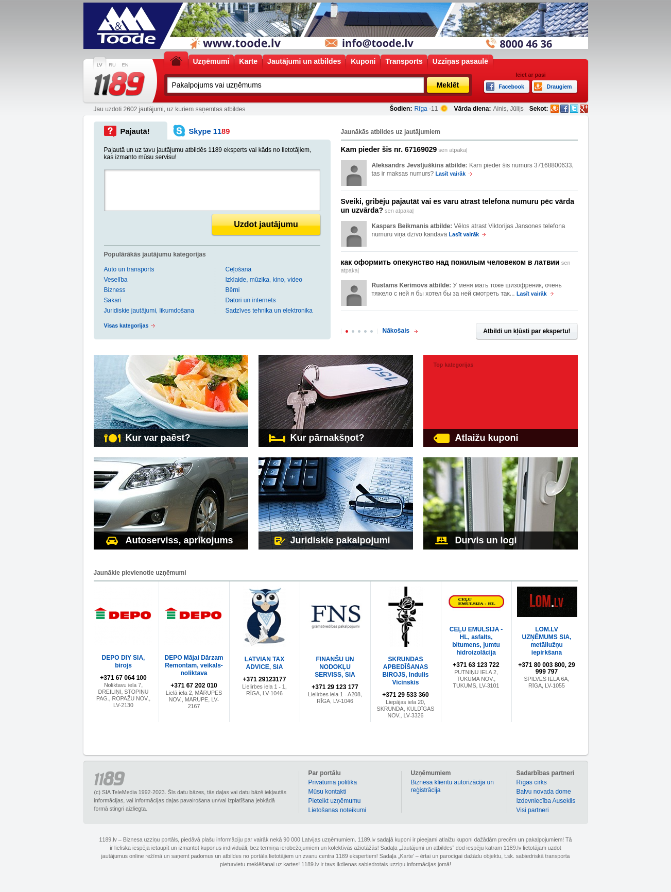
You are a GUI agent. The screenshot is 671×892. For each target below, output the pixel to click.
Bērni (233, 290)
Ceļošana (239, 269)
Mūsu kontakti (327, 791)
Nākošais (396, 330)
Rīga (420, 108)
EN (125, 64)
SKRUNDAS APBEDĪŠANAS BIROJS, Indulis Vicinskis (405, 671)
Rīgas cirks (532, 782)
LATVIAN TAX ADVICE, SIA (265, 663)
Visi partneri (533, 810)
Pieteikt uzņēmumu (334, 800)
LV (99, 64)
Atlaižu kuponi (476, 438)
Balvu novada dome (544, 791)
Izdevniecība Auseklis (546, 800)
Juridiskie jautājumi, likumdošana (149, 310)
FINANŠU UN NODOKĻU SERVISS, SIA (335, 667)
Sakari (113, 300)
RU (112, 64)
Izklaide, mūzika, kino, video (264, 279)
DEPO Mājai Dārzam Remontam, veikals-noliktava (193, 665)
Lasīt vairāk (451, 173)
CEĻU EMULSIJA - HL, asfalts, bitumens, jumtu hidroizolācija (476, 641)
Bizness (115, 290)
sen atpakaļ (404, 149)
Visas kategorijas (126, 325)
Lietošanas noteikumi (337, 810)
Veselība (116, 279)
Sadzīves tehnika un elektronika (269, 310)
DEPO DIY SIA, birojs (123, 661)
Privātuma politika (332, 782)
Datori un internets (251, 300)
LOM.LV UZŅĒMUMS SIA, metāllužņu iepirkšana (547, 641)
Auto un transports (129, 269)
